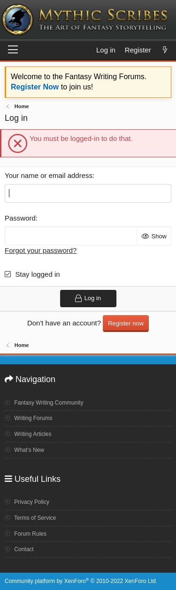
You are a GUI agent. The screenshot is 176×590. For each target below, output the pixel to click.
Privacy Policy (27, 502)
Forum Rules (25, 534)
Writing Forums (28, 418)
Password (20, 218)
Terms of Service (30, 518)
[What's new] (165, 49)
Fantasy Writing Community (44, 402)
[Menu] (13, 50)
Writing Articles (28, 434)
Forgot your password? (41, 250)
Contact (19, 549)
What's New (24, 450)
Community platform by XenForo (81, 581)
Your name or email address (48, 175)
